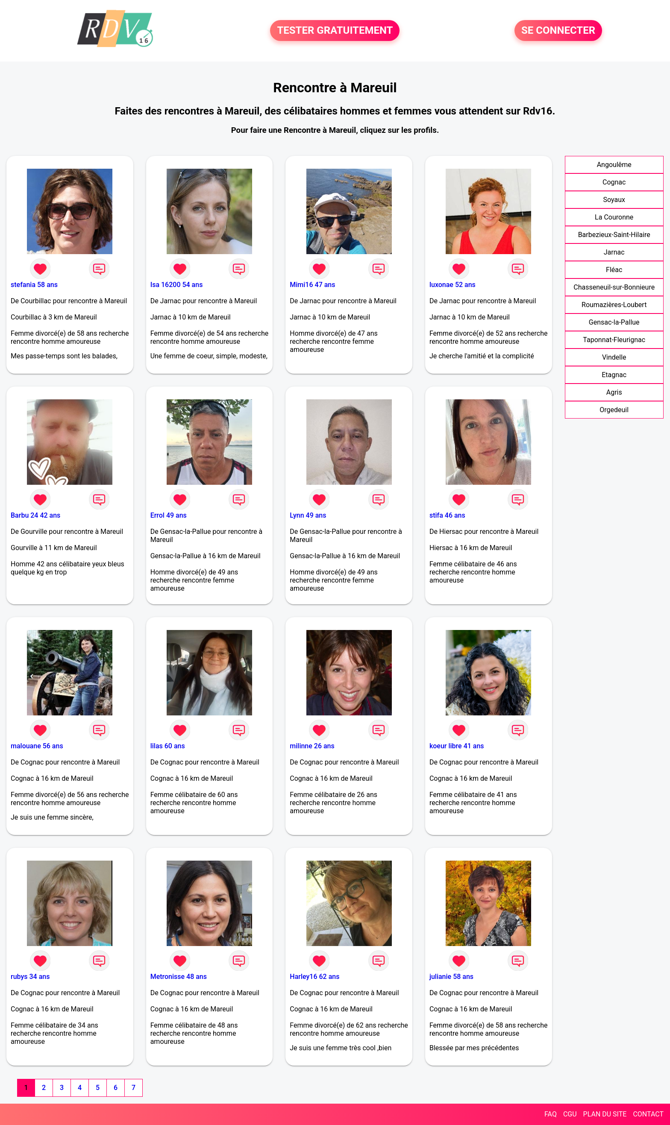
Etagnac (614, 375)
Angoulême (614, 165)
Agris (614, 392)
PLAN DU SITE (605, 1114)
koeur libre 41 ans (456, 746)
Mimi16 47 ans (312, 285)
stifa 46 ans (447, 515)
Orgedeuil (614, 410)
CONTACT (648, 1114)
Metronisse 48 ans (178, 977)
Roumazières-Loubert (614, 305)
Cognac (614, 182)
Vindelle (614, 357)
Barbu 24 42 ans (35, 515)
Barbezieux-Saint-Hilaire (614, 235)
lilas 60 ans (167, 746)
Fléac (614, 270)
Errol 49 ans (168, 515)
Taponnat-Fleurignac (614, 340)
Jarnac (614, 252)
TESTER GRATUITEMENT (335, 31)
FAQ (550, 1114)
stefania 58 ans (34, 285)
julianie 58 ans (451, 977)
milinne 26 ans (312, 746)
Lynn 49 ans (308, 515)
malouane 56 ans (37, 746)
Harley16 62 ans (314, 977)
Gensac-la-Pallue (614, 322)
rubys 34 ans (30, 977)
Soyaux (614, 200)
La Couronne (614, 217)
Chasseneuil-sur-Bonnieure (614, 287)
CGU (570, 1114)
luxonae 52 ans (452, 285)
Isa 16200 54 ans (176, 285)
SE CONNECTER (558, 31)
